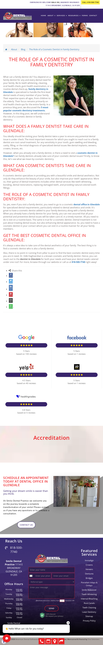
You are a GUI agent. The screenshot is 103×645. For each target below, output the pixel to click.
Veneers (89, 568)
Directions (55, 641)
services (62, 17)
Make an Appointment (48, 641)
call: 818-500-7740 (90, 2)
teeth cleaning (89, 607)
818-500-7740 (78, 262)
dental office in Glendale (86, 204)
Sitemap (89, 615)
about (51, 17)
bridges (89, 577)
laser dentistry (89, 611)
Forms (85, 17)
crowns (89, 564)
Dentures (89, 573)
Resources (74, 17)
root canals (89, 602)
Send (51, 608)
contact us (26, 524)
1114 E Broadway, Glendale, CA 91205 (63, 5)
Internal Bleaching (89, 598)
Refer (61, 641)
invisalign (89, 560)
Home (43, 17)
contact (93, 17)
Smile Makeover (89, 589)
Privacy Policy (89, 620)
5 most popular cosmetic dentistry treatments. (25, 109)
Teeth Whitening (89, 594)
